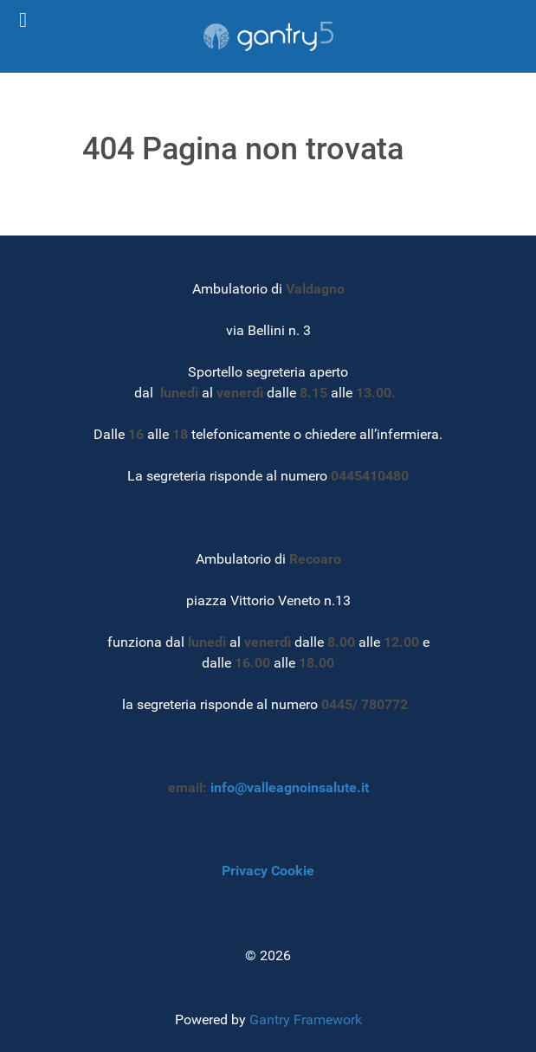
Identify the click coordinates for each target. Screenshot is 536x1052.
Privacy (245, 870)
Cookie (292, 870)
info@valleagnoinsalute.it (289, 787)
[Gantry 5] (268, 36)
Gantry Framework (305, 1019)
